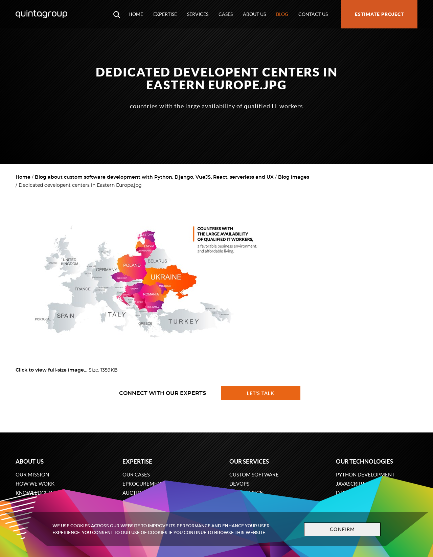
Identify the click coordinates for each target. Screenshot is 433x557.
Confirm (342, 529)
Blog (282, 14)
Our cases (136, 474)
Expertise (165, 14)
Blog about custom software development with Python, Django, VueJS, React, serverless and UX (154, 177)
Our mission (32, 474)
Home (136, 14)
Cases (226, 14)
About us (254, 14)
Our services (249, 461)
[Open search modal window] (116, 14)
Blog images (293, 177)
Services (197, 14)
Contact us (313, 14)
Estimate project (379, 14)
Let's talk (261, 393)
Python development (365, 474)
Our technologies (364, 461)
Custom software (254, 474)
